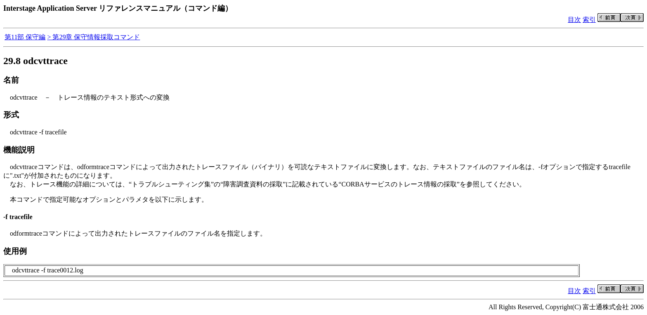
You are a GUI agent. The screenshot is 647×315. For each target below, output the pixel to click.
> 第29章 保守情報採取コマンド (93, 37)
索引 (589, 19)
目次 (574, 19)
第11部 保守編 (25, 37)
